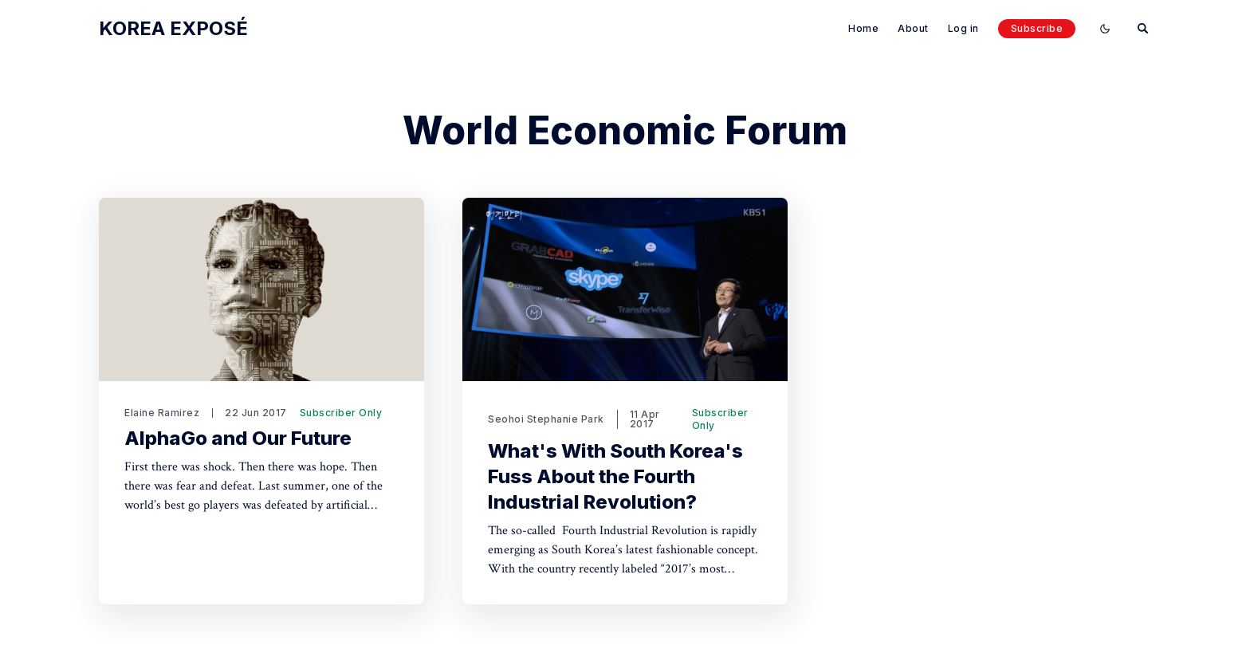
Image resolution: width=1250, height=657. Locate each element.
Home (863, 28)
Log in (963, 28)
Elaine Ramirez (161, 413)
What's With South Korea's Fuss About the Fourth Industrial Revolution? (615, 476)
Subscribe (1037, 28)
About (913, 28)
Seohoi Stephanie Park (546, 419)
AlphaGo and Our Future (238, 438)
